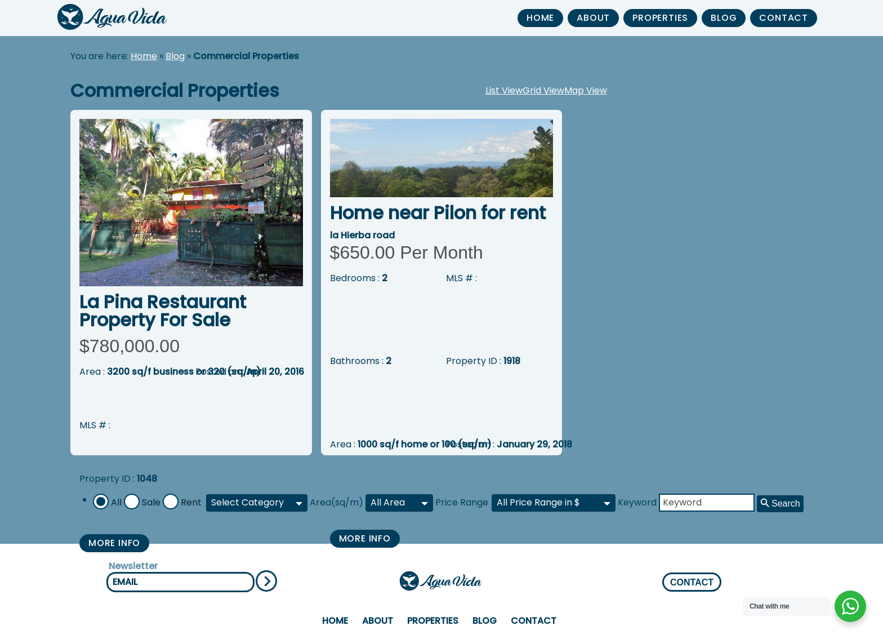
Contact (783, 17)
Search (785, 503)
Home (144, 56)
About (593, 17)
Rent (191, 502)
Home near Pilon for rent (438, 212)
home (540, 17)
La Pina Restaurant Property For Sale (162, 310)
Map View (585, 90)
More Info (114, 542)
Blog (724, 17)
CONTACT (691, 582)
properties (660, 17)
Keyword (637, 502)
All (116, 502)
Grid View (543, 90)
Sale (151, 502)
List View (504, 90)
